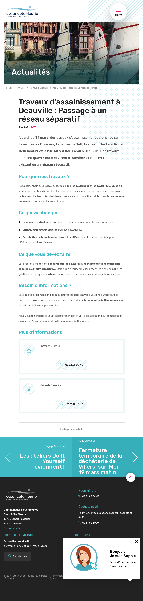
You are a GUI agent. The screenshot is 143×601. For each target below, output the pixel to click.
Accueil (8, 88)
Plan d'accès (17, 556)
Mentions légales (56, 577)
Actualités (21, 88)
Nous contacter (13, 528)
